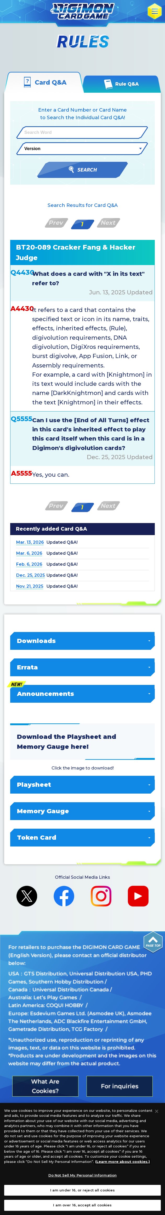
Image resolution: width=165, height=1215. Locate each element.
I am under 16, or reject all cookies (82, 1191)
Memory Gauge (83, 811)
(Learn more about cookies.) (122, 1163)
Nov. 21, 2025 (29, 586)
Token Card (83, 837)
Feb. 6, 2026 (29, 564)
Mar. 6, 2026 (29, 553)
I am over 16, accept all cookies (82, 1206)
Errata (83, 667)
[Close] (156, 1112)
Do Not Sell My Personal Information (82, 1176)
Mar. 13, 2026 (30, 542)
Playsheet (83, 784)
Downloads (83, 641)
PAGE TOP (153, 942)
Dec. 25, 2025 (30, 575)
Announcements (83, 693)
